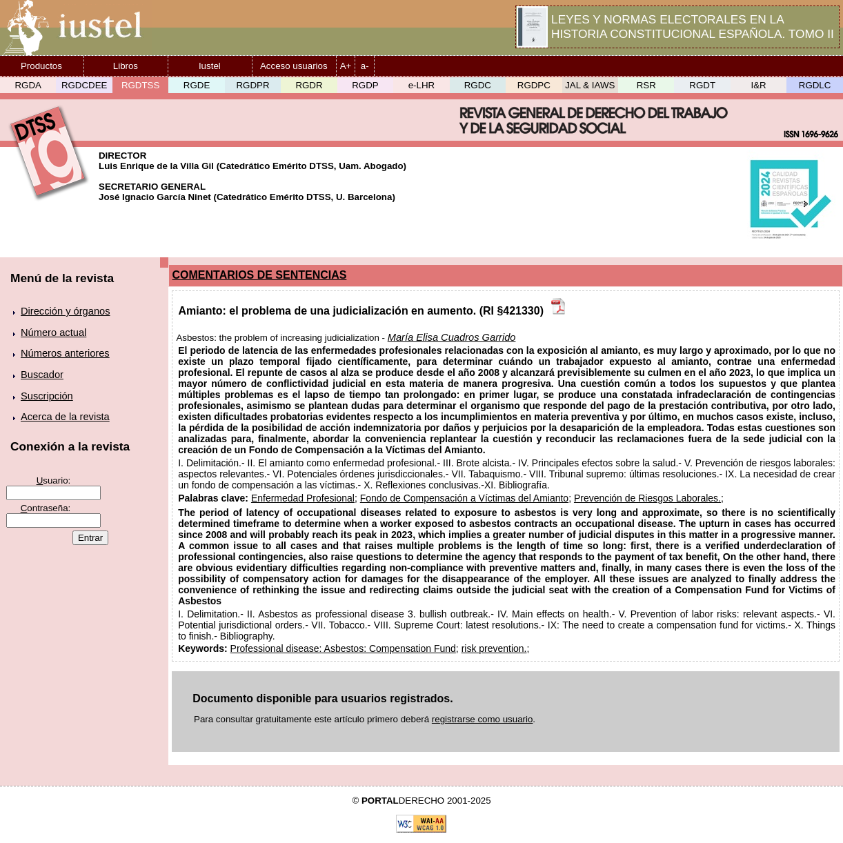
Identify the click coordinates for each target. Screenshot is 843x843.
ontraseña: (46, 508)
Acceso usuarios (294, 66)
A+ (346, 66)
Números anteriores (65, 353)
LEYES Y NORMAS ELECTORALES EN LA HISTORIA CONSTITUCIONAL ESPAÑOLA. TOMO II (692, 26)
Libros (125, 66)
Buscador (42, 374)
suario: (54, 480)
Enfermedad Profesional (303, 498)
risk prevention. (494, 648)
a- (365, 66)
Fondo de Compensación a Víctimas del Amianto (464, 498)
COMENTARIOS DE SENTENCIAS (259, 275)
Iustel (210, 66)
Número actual (53, 332)
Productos (41, 66)
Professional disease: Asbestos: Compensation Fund (343, 648)
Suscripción (47, 395)
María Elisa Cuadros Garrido (452, 337)
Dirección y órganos (65, 311)
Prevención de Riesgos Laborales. (647, 498)
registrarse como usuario (482, 719)
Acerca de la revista (65, 416)
